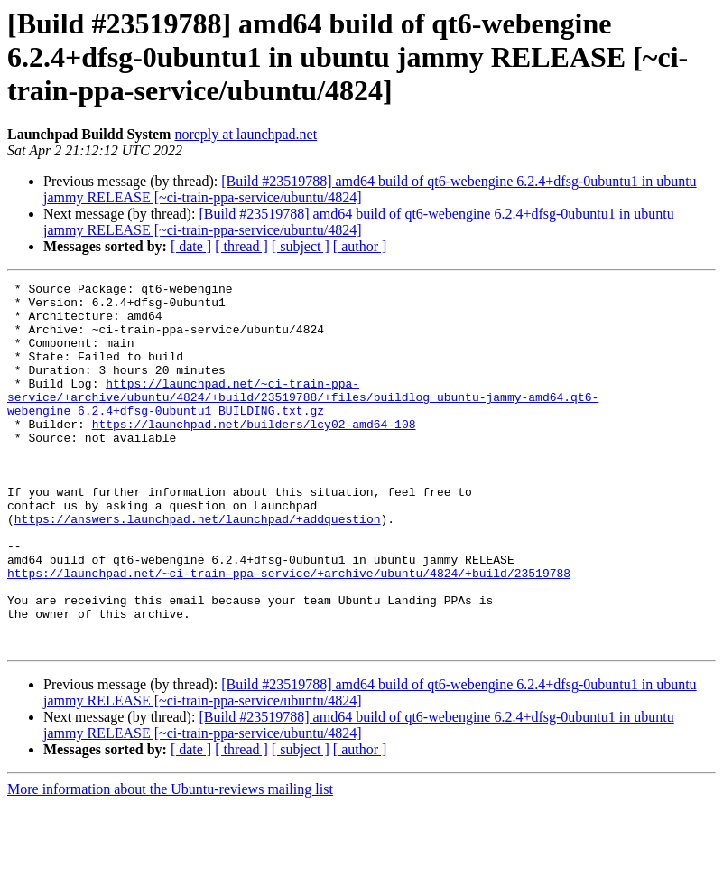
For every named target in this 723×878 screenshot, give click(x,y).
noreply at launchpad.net (245, 134)
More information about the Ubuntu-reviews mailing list (170, 862)
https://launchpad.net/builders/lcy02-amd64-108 (254, 453)
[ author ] (360, 246)
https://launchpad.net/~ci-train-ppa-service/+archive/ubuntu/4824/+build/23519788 (288, 632)
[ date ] (191, 246)
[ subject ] (300, 246)
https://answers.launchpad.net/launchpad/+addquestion (197, 567)
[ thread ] (241, 246)
